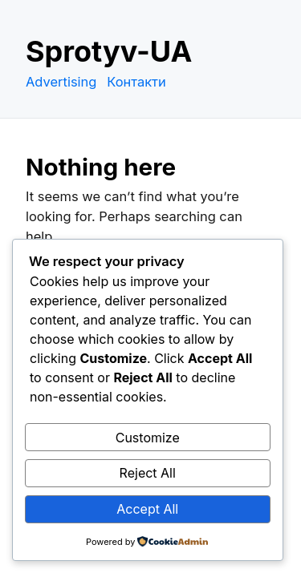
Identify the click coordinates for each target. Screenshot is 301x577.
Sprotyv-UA (109, 51)
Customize (148, 438)
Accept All (147, 509)
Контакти (136, 82)
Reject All (148, 473)
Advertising (61, 82)
